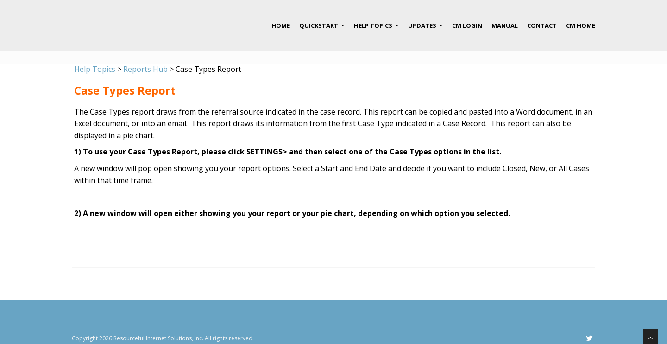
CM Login (467, 25)
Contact (542, 25)
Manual (504, 25)
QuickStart (322, 29)
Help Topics (376, 29)
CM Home (580, 25)
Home (280, 25)
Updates (425, 29)
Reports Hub (145, 69)
